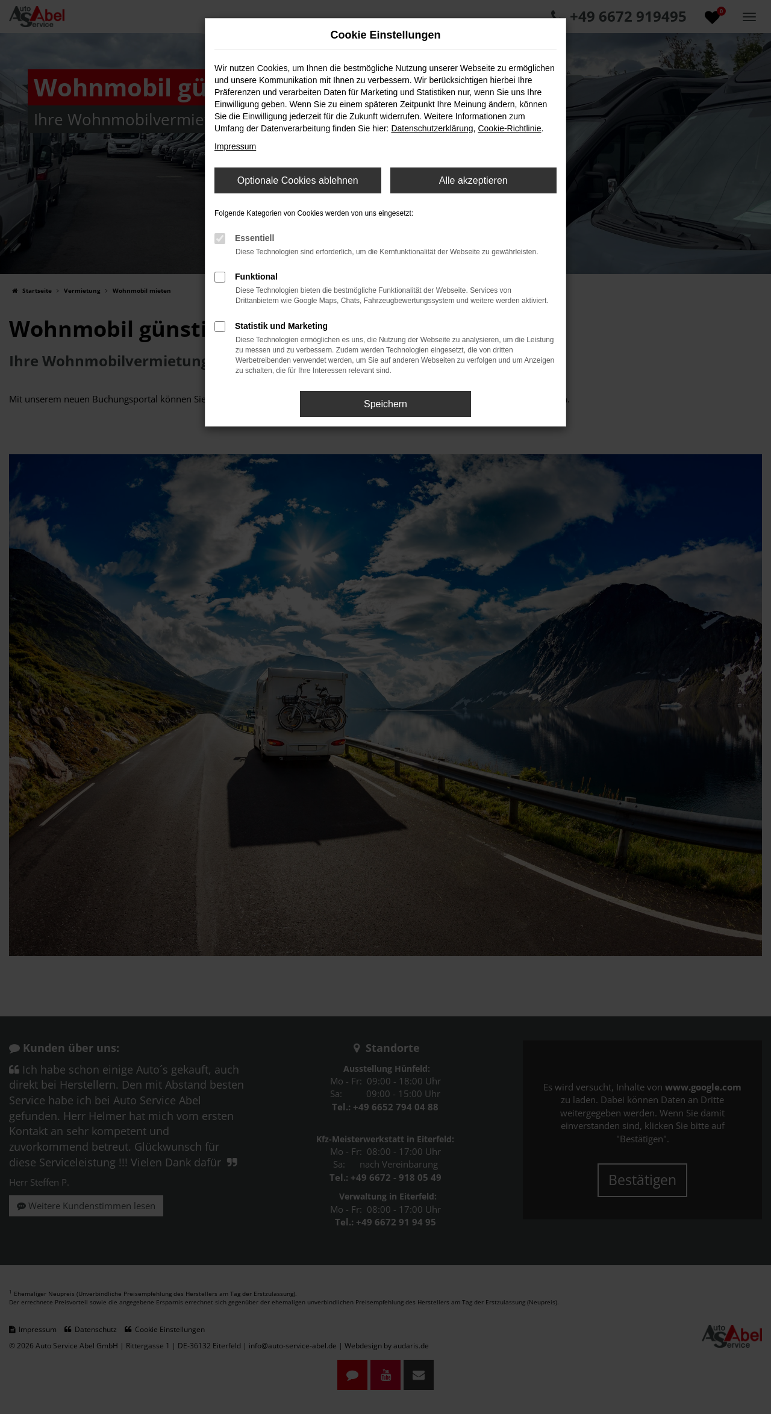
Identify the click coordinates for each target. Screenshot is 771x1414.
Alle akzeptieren (473, 180)
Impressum (235, 146)
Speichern (385, 404)
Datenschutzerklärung (432, 128)
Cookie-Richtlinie (509, 128)
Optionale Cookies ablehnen (297, 180)
